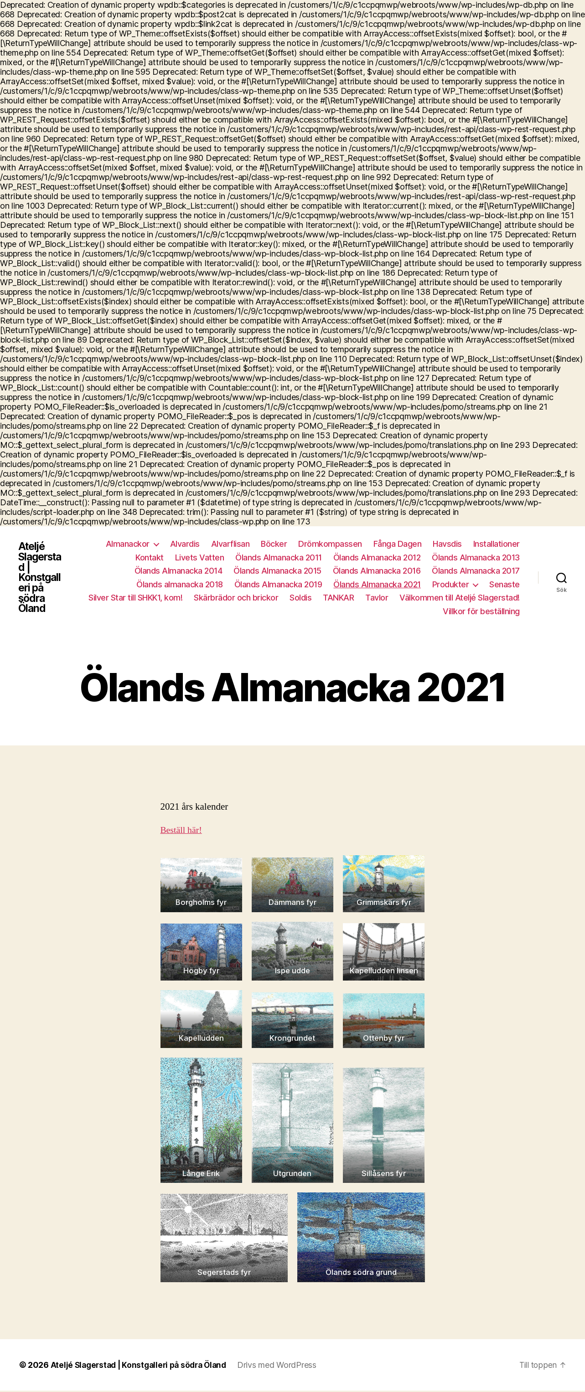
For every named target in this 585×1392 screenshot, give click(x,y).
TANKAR (338, 597)
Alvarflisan (230, 544)
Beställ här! (182, 830)
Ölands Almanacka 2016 (377, 570)
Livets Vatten (199, 557)
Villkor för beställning (481, 611)
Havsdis (447, 544)
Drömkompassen (330, 544)
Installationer (496, 544)
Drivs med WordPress (285, 1366)
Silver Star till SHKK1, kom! (135, 597)
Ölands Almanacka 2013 (476, 557)
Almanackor (128, 544)
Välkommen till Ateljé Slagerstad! (459, 597)
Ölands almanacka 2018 (179, 584)
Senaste (504, 584)
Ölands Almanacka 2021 (377, 584)
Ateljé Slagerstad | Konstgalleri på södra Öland (42, 577)
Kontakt (149, 557)
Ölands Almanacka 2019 (278, 584)
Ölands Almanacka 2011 (278, 557)
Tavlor (376, 597)
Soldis (300, 597)
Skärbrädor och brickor (236, 597)
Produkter (450, 584)
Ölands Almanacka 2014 (179, 570)
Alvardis (185, 544)
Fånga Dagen (397, 544)
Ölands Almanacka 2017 (476, 570)
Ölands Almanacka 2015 (277, 570)
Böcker (274, 544)
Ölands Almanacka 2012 (377, 557)
